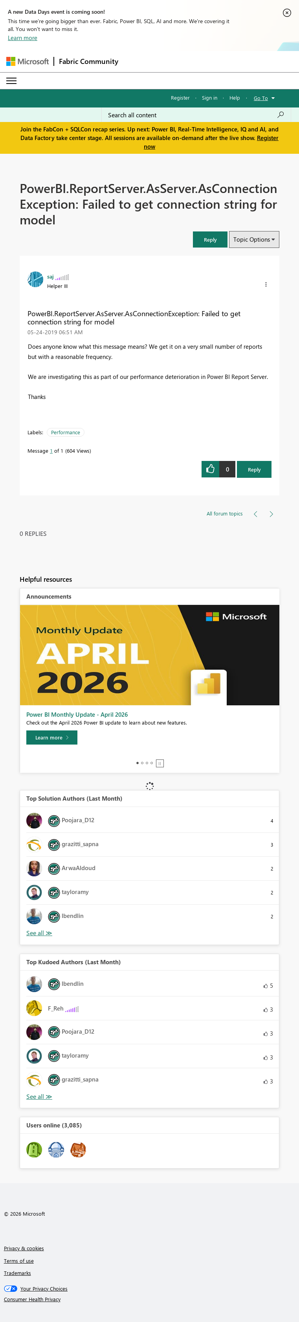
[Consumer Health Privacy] (149, 1299)
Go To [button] (261, 98)
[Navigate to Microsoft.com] (27, 61)
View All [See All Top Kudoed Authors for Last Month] (39, 1096)
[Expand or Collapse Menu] (11, 81)
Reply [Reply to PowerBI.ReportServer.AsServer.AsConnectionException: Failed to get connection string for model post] (254, 469)
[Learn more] (51, 737)
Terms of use (19, 1260)
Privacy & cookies (24, 1248)
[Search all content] (196, 114)
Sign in (209, 97)
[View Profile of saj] (50, 276)
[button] (210, 239)
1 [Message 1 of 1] (51, 450)
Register (180, 97)
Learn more (22, 38)
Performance (65, 432)
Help (234, 97)
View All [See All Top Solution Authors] (39, 933)
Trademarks (17, 1272)
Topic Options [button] (251, 239)
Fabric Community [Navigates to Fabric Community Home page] (88, 61)
